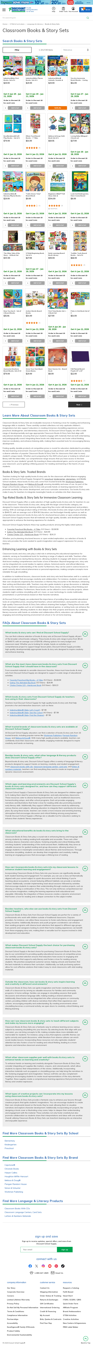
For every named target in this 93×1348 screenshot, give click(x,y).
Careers (10, 1296)
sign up (64, 1249)
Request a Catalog (71, 1288)
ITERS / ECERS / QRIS (72, 1300)
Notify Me (57, 108)
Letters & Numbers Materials (18, 1216)
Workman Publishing (74, 481)
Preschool (9, 1148)
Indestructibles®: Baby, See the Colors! (26, 712)
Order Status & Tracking (50, 1296)
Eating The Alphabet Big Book (20, 532)
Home (5, 24)
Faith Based (68, 1292)
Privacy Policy (13, 1304)
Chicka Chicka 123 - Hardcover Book (23, 534)
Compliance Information (17, 1315)
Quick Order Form (70, 1304)
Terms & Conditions (15, 1311)
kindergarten (59, 479)
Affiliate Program (70, 1307)
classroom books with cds (21, 766)
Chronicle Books (12, 1169)
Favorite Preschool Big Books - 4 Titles (23, 529)
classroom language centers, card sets (50, 766)
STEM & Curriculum (17, 24)
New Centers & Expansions (74, 1323)
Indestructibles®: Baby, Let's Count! (25, 710)
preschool (49, 479)
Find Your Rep (46, 1323)
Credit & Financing (48, 1311)
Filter (17, 50)
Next (79, 404)
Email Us (59, 1273)
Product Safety (13, 1331)
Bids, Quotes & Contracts (50, 1319)
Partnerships (12, 1319)
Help (54, 9)
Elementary (10, 1141)
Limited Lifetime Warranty (18, 1300)
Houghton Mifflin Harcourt (16, 1176)
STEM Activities (69, 1315)
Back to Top (85, 1340)
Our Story (11, 1288)
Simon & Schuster (13, 1188)
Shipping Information (49, 1292)
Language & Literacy (35, 24)
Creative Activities (71, 1319)
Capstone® (10, 1165)
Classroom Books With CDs (17, 1208)
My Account (45, 1315)
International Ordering (49, 1307)
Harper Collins (11, 1172)
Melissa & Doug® (35, 484)
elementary (71, 479)
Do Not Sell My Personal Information (22, 1307)
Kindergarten (10, 1144)
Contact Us (44, 1288)
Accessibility (12, 1323)
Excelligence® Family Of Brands (20, 1327)
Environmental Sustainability (19, 1335)
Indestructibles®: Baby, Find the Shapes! (27, 715)
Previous (13, 404)
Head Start (68, 1296)
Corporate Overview (15, 1292)
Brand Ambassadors (72, 1311)
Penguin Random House (13, 484)
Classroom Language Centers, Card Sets (23, 1212)
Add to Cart (15, 108)
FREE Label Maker (70, 1327)
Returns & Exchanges (49, 1300)
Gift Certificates (47, 1304)
